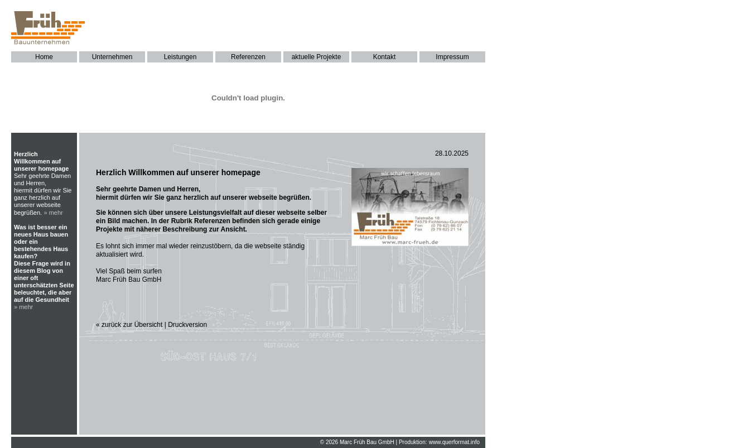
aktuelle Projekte (316, 57)
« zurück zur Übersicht (129, 325)
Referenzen (248, 57)
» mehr (53, 212)
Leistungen (180, 57)
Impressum (452, 57)
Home (44, 57)
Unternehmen (112, 57)
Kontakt (384, 57)
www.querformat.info (454, 442)
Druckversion (187, 325)
